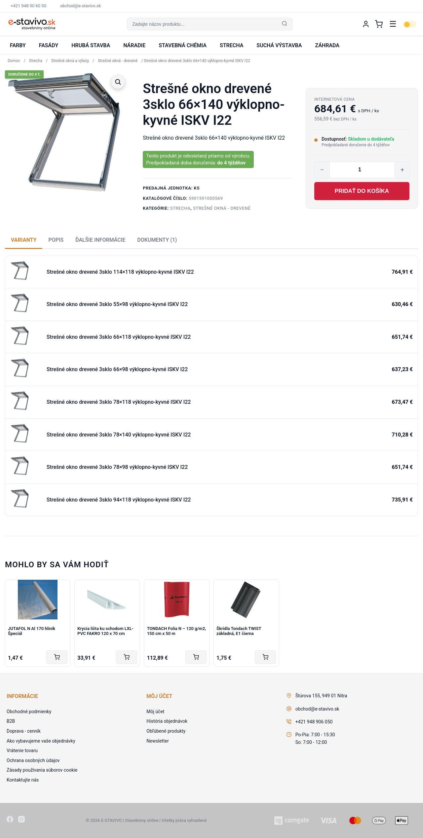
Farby (18, 45)
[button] (209, 24)
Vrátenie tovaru (22, 750)
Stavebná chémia (183, 45)
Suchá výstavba (279, 45)
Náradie (134, 45)
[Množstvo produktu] (362, 170)
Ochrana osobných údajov (33, 760)
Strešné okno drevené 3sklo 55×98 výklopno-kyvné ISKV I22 (117, 304)
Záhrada (327, 45)
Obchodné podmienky (29, 711)
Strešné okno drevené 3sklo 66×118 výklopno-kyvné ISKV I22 (119, 337)
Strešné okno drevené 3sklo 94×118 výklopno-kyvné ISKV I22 (119, 500)
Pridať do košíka (362, 191)
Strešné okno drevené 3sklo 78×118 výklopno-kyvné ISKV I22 (119, 402)
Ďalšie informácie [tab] (100, 240)
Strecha (231, 45)
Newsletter (157, 741)
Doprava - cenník (24, 731)
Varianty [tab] (23, 240)
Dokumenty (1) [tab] (157, 240)
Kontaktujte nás (23, 780)
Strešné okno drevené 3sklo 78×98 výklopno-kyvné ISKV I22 (117, 467)
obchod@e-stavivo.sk (317, 709)
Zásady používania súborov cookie (42, 770)
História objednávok (166, 721)
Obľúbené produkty (165, 731)
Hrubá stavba (90, 45)
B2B (11, 721)
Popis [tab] (55, 240)
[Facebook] (10, 820)
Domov (14, 60)
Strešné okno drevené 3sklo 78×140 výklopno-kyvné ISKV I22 (119, 435)
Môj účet (155, 711)
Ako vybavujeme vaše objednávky (41, 741)
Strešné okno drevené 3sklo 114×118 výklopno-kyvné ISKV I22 (120, 272)
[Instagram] (21, 820)
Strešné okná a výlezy (70, 60)
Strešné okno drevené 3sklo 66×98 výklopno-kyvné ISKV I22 (117, 369)
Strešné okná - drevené (118, 60)
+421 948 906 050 (314, 721)
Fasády (48, 45)
